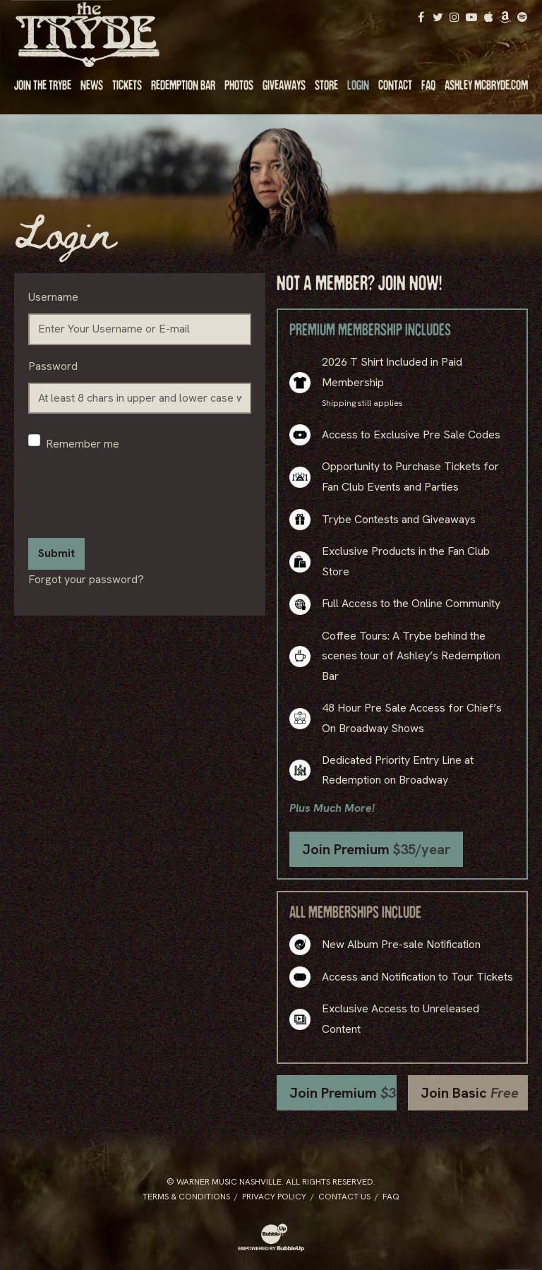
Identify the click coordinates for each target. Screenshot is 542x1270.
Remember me (82, 443)
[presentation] (135, 499)
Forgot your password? (86, 579)
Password (53, 366)
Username (53, 296)
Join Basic (470, 1093)
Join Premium (376, 849)
